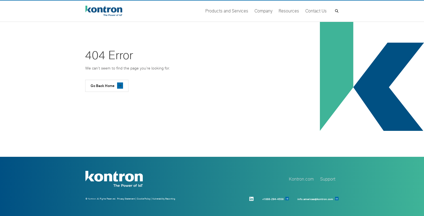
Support (327, 178)
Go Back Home (102, 86)
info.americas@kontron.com (315, 199)
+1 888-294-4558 (273, 199)
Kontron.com (301, 178)
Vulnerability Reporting (163, 198)
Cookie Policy (143, 198)
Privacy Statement (126, 198)
